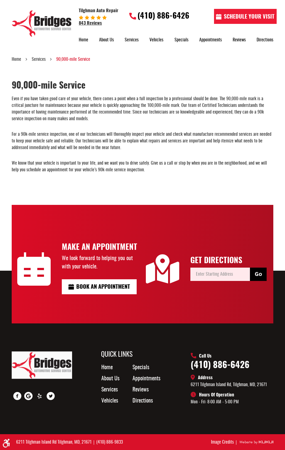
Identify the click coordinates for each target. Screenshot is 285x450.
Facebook (17, 396)
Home (83, 40)
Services (132, 40)
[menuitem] (83, 40)
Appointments (210, 40)
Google (28, 396)
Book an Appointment (103, 287)
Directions (265, 40)
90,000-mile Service (73, 59)
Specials (181, 40)
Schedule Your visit (249, 17)
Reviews (239, 40)
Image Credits (223, 442)
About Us (106, 40)
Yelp (39, 396)
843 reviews (90, 23)
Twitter (50, 396)
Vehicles (156, 40)
